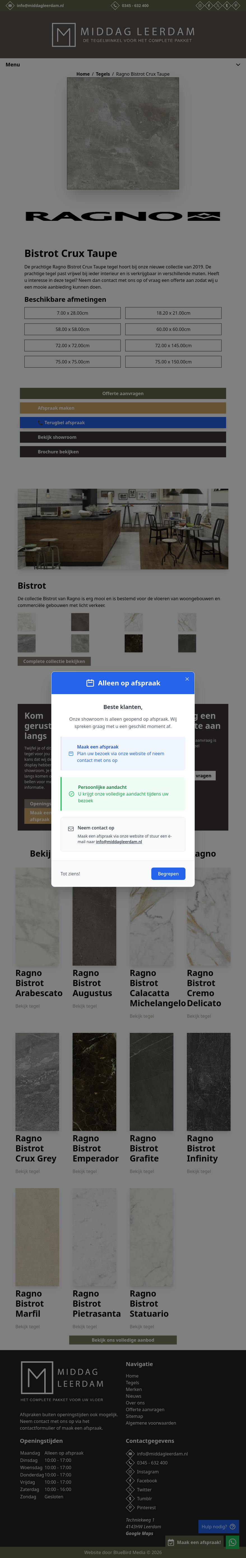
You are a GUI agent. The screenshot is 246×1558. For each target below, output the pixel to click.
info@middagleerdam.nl (119, 841)
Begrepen (168, 874)
